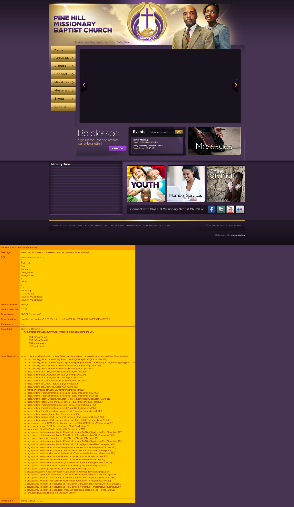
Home (55, 225)
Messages (98, 225)
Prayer (113, 42)
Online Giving (123, 42)
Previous (89, 86)
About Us (63, 225)
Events (106, 225)
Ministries (89, 225)
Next (230, 86)
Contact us (167, 225)
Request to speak (82, 42)
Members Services (99, 42)
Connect (79, 225)
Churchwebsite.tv (238, 235)
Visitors (72, 225)
